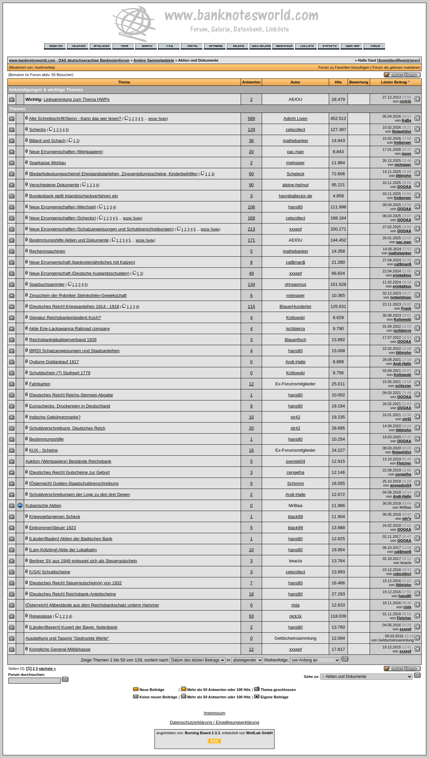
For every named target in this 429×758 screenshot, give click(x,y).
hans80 (295, 206)
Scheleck (295, 173)
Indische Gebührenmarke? (54, 417)
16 (251, 450)
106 (251, 206)
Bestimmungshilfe (46, 439)
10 (251, 417)
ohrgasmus (295, 284)
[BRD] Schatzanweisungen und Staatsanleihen (74, 350)
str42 (295, 417)
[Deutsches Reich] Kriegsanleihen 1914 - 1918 (74, 306)
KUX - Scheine (43, 450)
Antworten (251, 82)
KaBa (406, 120)
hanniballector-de (295, 195)
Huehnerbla (44, 67)
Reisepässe (40, 616)
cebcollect (295, 129)
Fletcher (404, 463)
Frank (406, 308)
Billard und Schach (47, 140)
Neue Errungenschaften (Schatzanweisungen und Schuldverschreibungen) (101, 229)
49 (251, 273)
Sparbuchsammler (47, 284)
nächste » (47, 669)
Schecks (37, 129)
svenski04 (295, 461)
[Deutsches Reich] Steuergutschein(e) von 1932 (75, 582)
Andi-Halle (296, 361)
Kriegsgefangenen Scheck (54, 516)
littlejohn (403, 176)
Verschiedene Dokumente (54, 184)
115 (251, 306)
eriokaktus (402, 275)
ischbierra (295, 328)
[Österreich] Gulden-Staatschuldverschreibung (74, 483)
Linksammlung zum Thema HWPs (76, 99)
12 (251, 383)
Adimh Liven (296, 118)
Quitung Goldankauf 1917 (54, 361)
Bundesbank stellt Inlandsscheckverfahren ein (73, 195)
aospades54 (400, 485)
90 (251, 184)
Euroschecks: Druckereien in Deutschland (69, 405)
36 (251, 140)
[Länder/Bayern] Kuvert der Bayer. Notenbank (73, 627)
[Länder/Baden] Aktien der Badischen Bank (70, 538)
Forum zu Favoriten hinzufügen (343, 67)
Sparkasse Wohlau (47, 162)
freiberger (402, 142)
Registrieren (408, 60)
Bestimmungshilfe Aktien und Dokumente (69, 240)
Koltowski (295, 317)
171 (251, 240)
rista (295, 605)
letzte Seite (157, 119)
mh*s (406, 518)
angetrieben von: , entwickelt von (214, 733)
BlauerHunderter (295, 306)
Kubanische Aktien (43, 505)
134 (251, 284)
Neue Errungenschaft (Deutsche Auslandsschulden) (79, 273)
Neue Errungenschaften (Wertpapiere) (66, 151)
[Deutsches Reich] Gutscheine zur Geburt (69, 472)
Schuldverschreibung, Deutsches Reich (67, 428)
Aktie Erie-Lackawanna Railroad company (69, 328)
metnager (295, 162)
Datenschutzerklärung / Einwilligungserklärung (214, 722)
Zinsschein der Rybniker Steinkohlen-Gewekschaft (77, 295)
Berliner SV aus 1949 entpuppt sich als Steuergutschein (83, 560)
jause (406, 153)
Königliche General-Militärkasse (59, 649)
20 (251, 151)
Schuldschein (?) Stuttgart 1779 (59, 372)
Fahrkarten (39, 383)
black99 (295, 516)
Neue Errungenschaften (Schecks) (62, 217)
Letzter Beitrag (394, 82)
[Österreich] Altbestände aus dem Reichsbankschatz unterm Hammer (92, 605)
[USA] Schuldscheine (49, 571)
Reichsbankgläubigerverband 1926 (63, 339)
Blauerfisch (295, 339)
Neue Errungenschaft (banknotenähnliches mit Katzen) (82, 262)
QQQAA (404, 187)
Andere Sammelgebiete (153, 60)
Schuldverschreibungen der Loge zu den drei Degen (79, 494)
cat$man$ (295, 262)
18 (251, 593)
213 (251, 229)
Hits (338, 82)
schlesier (403, 386)
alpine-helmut (296, 184)
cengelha (295, 472)
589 (251, 118)
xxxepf (295, 229)
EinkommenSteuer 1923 (52, 527)
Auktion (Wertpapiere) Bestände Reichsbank (68, 461)
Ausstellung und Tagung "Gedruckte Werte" (67, 638)
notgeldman (400, 297)
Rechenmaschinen (47, 251)
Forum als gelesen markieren (396, 67)
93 (251, 616)
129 (251, 129)
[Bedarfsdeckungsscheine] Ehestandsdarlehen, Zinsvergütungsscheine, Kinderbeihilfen (113, 173)
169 (251, 217)
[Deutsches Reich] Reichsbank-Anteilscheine (72, 593)
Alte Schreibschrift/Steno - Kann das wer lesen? (75, 118)
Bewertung (358, 82)
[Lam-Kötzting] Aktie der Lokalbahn (63, 549)
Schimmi (295, 483)
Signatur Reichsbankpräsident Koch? (65, 317)
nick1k (405, 101)
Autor (295, 82)
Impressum (214, 712)
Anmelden (387, 60)
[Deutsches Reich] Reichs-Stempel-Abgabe (71, 394)
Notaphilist (401, 131)
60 (251, 173)
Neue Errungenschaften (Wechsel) (62, 206)
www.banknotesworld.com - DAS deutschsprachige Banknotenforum (69, 60)
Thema (124, 82)
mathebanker (295, 140)
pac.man (295, 151)
